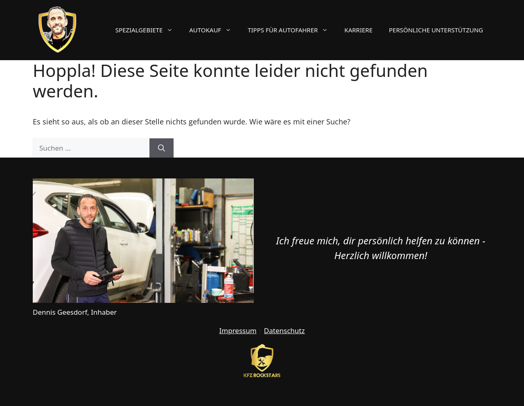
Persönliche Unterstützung (436, 30)
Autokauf (214, 30)
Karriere (358, 30)
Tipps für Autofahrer (292, 30)
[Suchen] (161, 148)
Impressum (238, 330)
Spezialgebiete (148, 30)
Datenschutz (284, 330)
